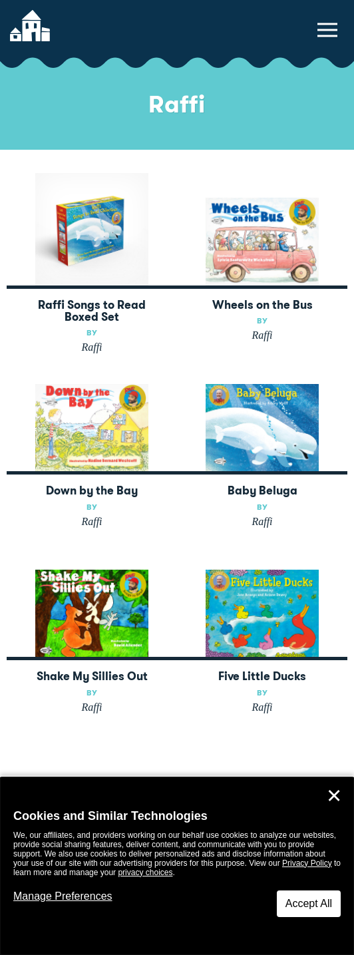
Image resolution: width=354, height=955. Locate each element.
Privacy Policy (307, 863)
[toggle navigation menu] (327, 30)
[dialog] (177, 866)
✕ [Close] (334, 796)
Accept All (308, 903)
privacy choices (145, 872)
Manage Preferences (62, 896)
